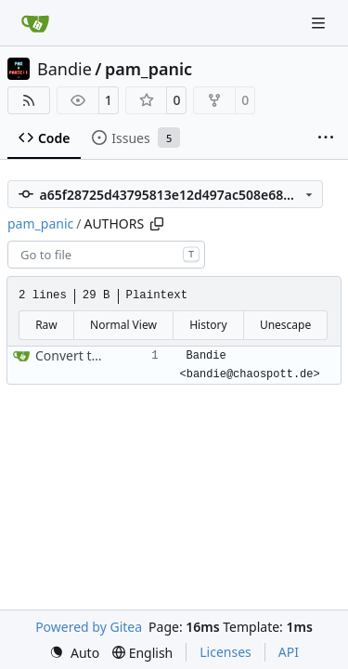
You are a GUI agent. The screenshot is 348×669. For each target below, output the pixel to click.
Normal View (123, 325)
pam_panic (148, 68)
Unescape (285, 325)
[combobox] (106, 255)
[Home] (35, 23)
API (288, 652)
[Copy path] (156, 223)
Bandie (64, 68)
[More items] (326, 138)
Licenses (225, 652)
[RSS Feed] (28, 100)
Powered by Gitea (88, 627)
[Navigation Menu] (320, 22)
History (207, 325)
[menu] (74, 653)
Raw (46, 325)
